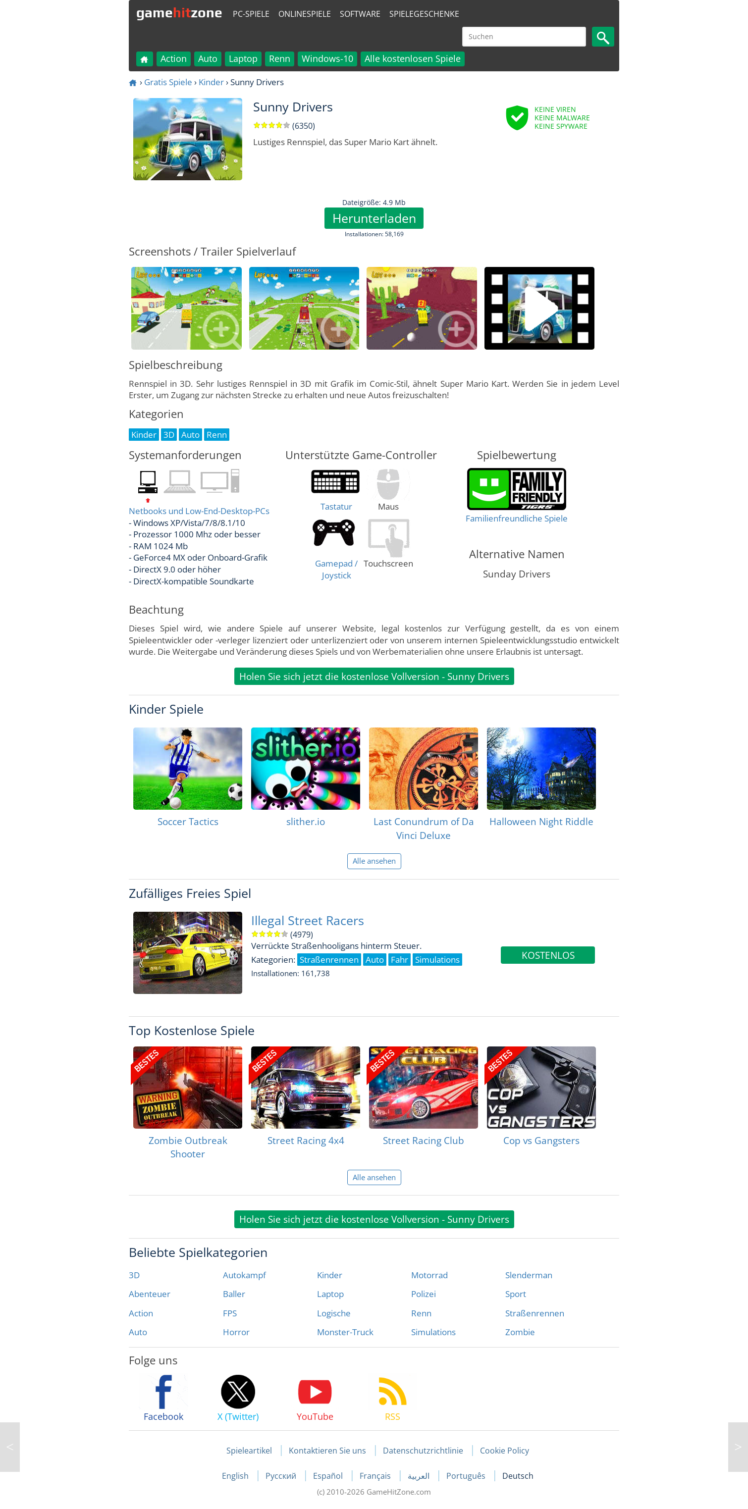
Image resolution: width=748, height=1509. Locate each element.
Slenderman (528, 1275)
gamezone (179, 12)
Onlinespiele (304, 13)
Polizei (423, 1294)
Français (376, 1475)
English (236, 1475)
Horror (236, 1332)
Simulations (433, 1332)
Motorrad (429, 1275)
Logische (334, 1313)
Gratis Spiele (168, 82)
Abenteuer (149, 1294)
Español (329, 1475)
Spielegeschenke (424, 13)
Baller (234, 1294)
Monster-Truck (345, 1332)
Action (173, 58)
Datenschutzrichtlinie (423, 1450)
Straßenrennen (534, 1313)
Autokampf (244, 1275)
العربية (419, 1475)
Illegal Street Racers (307, 920)
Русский (282, 1475)
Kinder (211, 82)
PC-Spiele (251, 13)
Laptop (243, 58)
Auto (207, 58)
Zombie (520, 1332)
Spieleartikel (249, 1450)
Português (466, 1475)
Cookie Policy (504, 1450)
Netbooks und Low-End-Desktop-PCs (199, 511)
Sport (515, 1294)
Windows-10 (327, 58)
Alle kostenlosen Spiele (413, 58)
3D (134, 1275)
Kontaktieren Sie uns (327, 1450)
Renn (279, 58)
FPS (230, 1313)
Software (360, 13)
